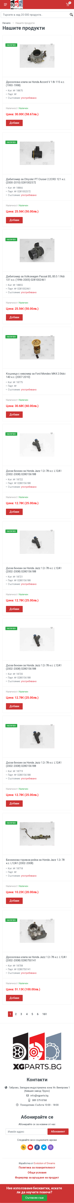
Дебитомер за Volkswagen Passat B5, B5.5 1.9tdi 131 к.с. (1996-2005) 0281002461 (35, 278)
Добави (14, 122)
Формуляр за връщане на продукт (37, 1177)
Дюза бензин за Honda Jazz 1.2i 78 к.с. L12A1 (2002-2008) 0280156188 (34, 472)
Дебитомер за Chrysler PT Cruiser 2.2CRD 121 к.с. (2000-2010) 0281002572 (36, 181)
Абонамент (58, 1131)
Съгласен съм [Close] (34, 1197)
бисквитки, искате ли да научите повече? (39, 1190)
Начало (6, 23)
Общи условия (37, 1172)
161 (44, 1014)
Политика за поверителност (37, 1167)
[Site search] (37, 15)
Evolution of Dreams (44, 1163)
